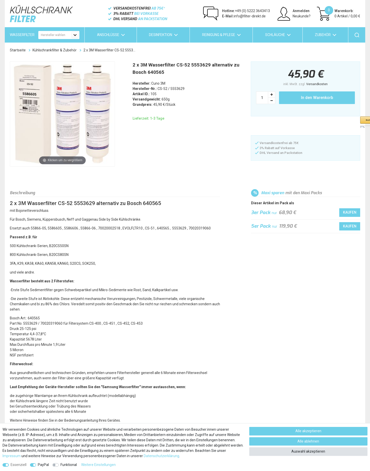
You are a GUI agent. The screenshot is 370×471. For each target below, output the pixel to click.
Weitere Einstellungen (98, 465)
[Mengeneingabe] (262, 97)
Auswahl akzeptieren (308, 451)
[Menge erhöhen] (271, 94)
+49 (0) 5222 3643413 (246, 11)
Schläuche (275, 35)
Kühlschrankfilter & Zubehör (55, 50)
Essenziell (18, 465)
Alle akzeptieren (308, 431)
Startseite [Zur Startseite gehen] (18, 50)
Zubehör (323, 35)
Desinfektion (160, 35)
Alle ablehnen (308, 441)
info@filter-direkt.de (244, 16)
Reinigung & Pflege (218, 35)
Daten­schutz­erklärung (161, 456)
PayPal (43, 465)
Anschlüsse (108, 35)
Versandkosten (317, 84)
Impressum (12, 456)
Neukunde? (302, 16)
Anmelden (301, 11)
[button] (276, 126)
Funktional (68, 465)
